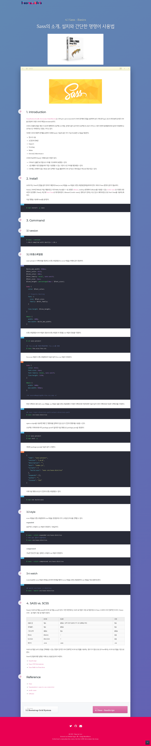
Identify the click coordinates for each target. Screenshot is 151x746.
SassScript (32, 661)
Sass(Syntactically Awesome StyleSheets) (41, 119)
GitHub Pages (73, 736)
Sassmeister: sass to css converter (41, 687)
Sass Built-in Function (37, 667)
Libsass (75, 190)
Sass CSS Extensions (36, 664)
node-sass (111, 190)
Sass (30, 684)
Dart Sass (50, 192)
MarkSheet (87, 736)
